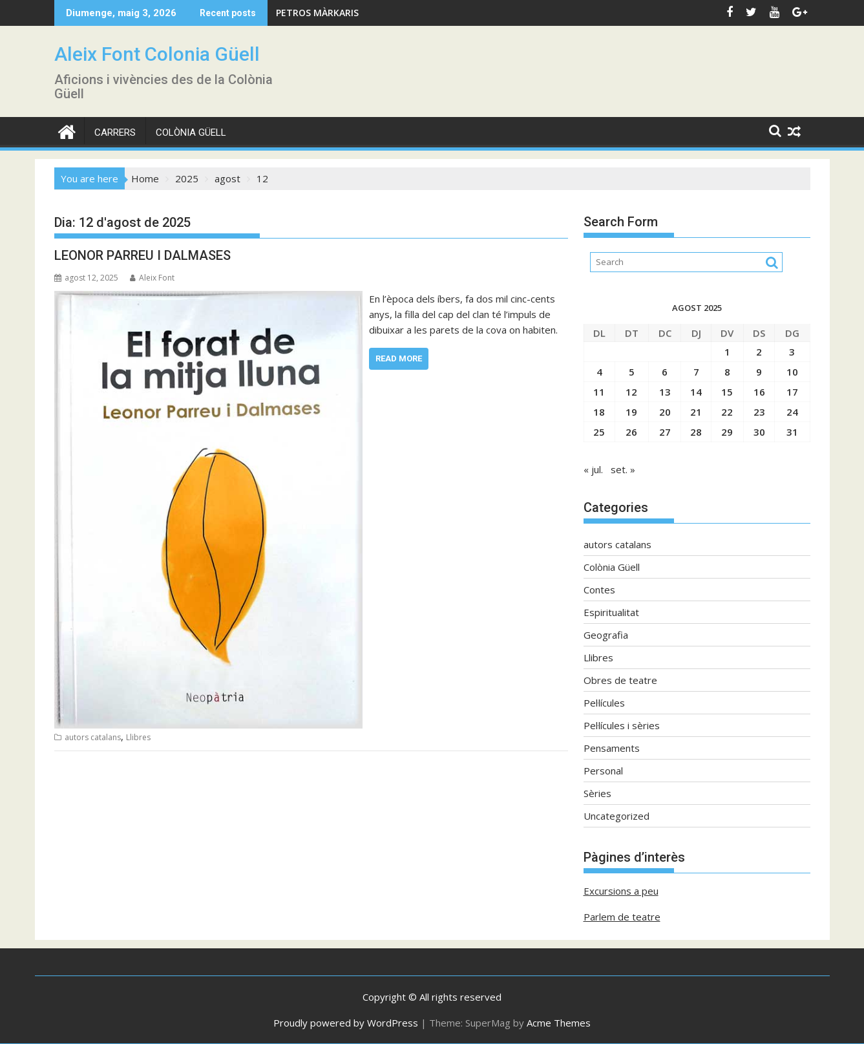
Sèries (597, 793)
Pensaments (612, 747)
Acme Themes (559, 1022)
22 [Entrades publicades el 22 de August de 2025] (727, 411)
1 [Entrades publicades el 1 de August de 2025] (727, 351)
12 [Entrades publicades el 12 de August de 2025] (631, 391)
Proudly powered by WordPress (345, 1022)
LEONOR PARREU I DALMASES (142, 255)
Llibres (138, 737)
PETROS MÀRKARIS (317, 12)
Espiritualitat (611, 612)
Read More (398, 358)
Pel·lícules (604, 702)
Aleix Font (152, 277)
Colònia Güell (191, 132)
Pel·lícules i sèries (622, 725)
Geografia (606, 634)
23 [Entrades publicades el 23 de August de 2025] (759, 411)
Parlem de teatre (622, 916)
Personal (603, 770)
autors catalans (93, 737)
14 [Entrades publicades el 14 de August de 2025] (696, 391)
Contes (599, 589)
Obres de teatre (620, 680)
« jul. (593, 469)
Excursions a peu (621, 890)
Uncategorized (616, 815)
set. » (623, 469)
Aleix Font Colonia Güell (157, 54)
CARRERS (115, 132)
